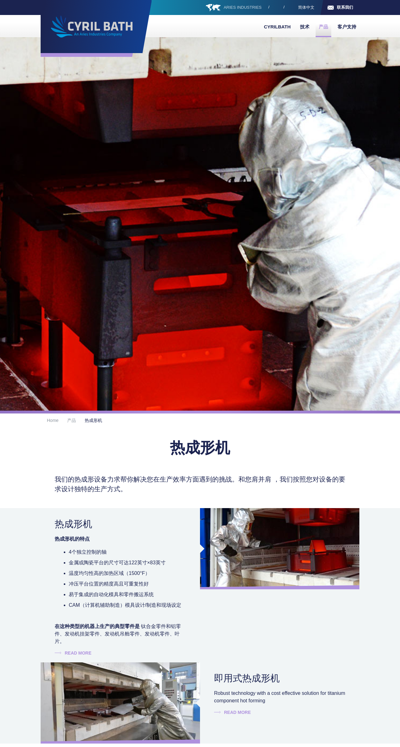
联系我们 (345, 7)
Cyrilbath (277, 26)
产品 (323, 26)
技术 (304, 26)
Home (52, 420)
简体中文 (306, 7)
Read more (78, 653)
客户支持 (347, 26)
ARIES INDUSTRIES (243, 7)
